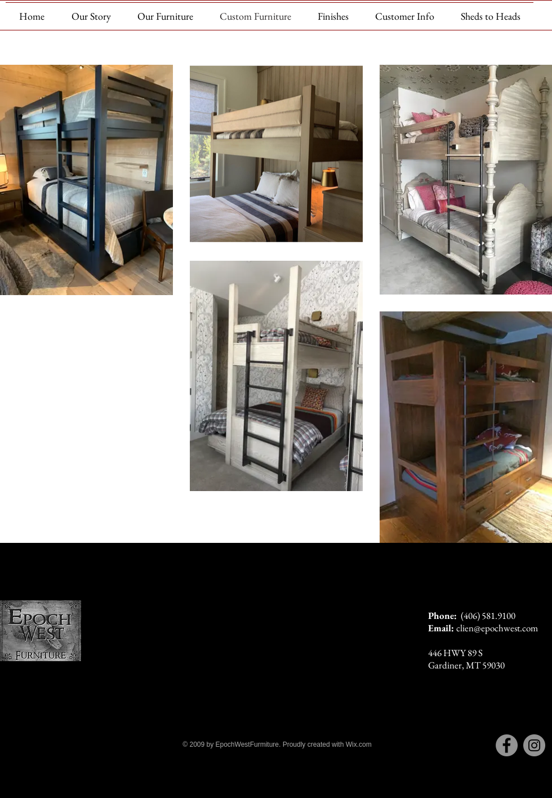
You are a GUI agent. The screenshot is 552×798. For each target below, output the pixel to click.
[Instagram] (534, 745)
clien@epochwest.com (497, 628)
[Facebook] (507, 745)
